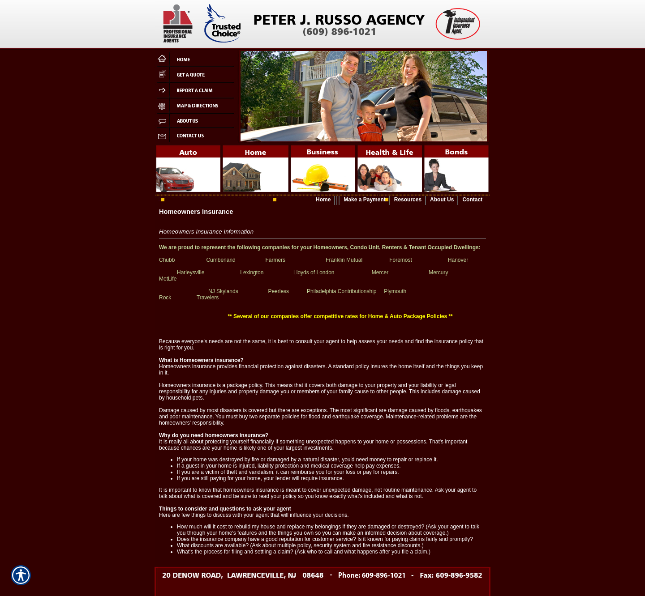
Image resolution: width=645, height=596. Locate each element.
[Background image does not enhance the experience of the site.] (322, 200)
